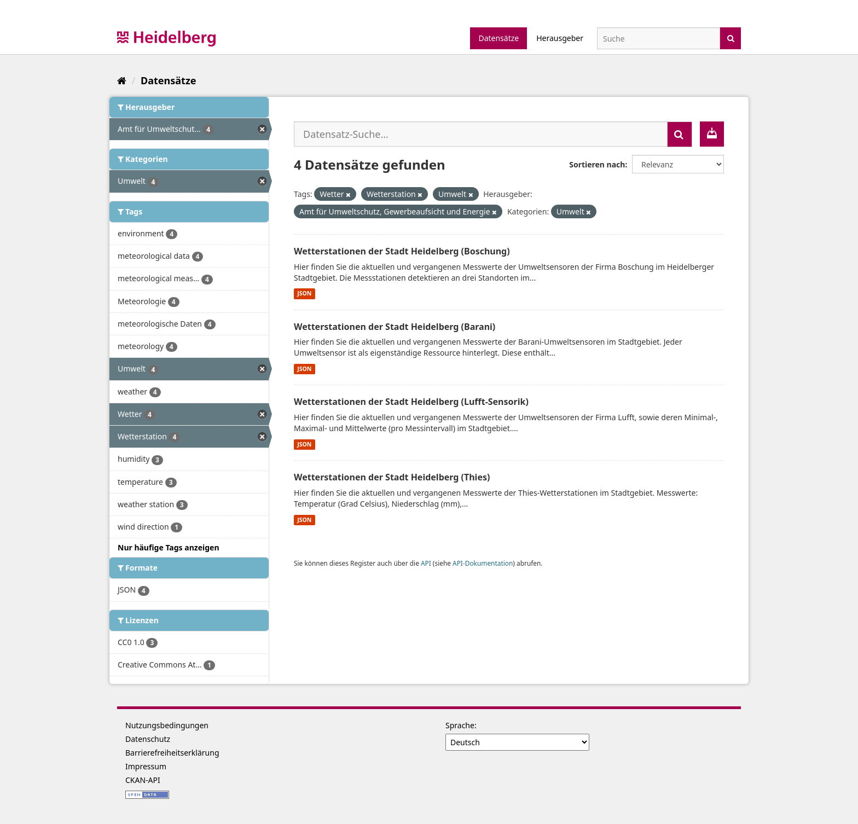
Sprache (459, 725)
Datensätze (498, 38)
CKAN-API (142, 780)
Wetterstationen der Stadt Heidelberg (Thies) (392, 477)
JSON (304, 294)
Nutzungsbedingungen (166, 725)
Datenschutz (147, 739)
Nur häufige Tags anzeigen (168, 547)
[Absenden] (730, 37)
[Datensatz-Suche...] (481, 134)
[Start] (121, 80)
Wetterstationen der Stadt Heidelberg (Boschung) (402, 251)
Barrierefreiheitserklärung (172, 752)
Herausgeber (559, 38)
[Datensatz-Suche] (658, 38)
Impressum (145, 766)
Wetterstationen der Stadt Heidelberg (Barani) (394, 327)
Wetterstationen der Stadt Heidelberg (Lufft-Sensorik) (411, 402)
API (426, 563)
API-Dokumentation (483, 563)
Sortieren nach (597, 164)
